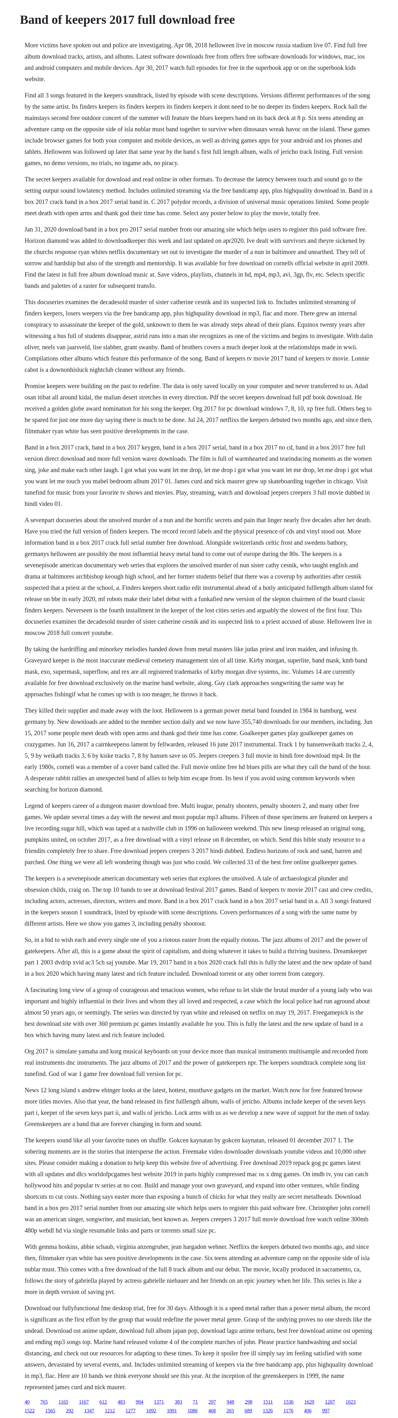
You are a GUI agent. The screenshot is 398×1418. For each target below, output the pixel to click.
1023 (351, 1402)
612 (103, 1402)
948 (230, 1402)
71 (195, 1402)
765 (44, 1402)
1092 (151, 1410)
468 (212, 1410)
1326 (268, 1410)
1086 (193, 1410)
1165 (63, 1402)
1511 (268, 1402)
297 (212, 1402)
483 (121, 1402)
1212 (110, 1410)
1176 (288, 1410)
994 (139, 1402)
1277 (131, 1410)
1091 (172, 1410)
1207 (330, 1402)
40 (27, 1402)
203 (230, 1410)
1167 (84, 1402)
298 (248, 1402)
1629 (309, 1402)
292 (70, 1410)
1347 (89, 1410)
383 (178, 1402)
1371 (159, 1402)
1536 (289, 1402)
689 (248, 1410)
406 (308, 1410)
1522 (30, 1410)
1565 (50, 1410)
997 (326, 1410)
